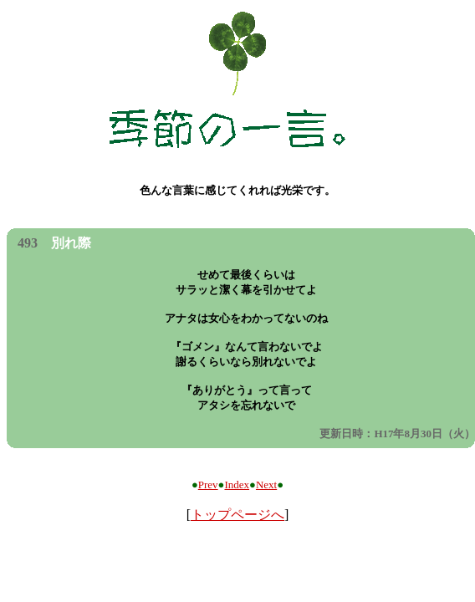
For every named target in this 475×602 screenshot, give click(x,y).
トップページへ (237, 515)
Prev (208, 484)
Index (236, 484)
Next (266, 484)
